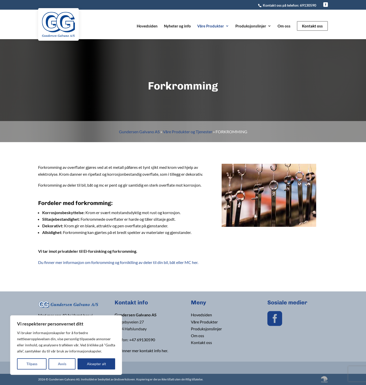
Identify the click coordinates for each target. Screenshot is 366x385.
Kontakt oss (312, 26)
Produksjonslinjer (250, 26)
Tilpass (31, 364)
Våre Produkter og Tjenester (187, 131)
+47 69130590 (142, 339)
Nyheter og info (177, 26)
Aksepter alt (96, 364)
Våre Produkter (210, 26)
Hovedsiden (147, 26)
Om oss (284, 26)
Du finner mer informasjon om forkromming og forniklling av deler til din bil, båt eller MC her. (118, 262)
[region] (66, 345)
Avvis (62, 364)
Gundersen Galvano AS (139, 131)
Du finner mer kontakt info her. (141, 350)
